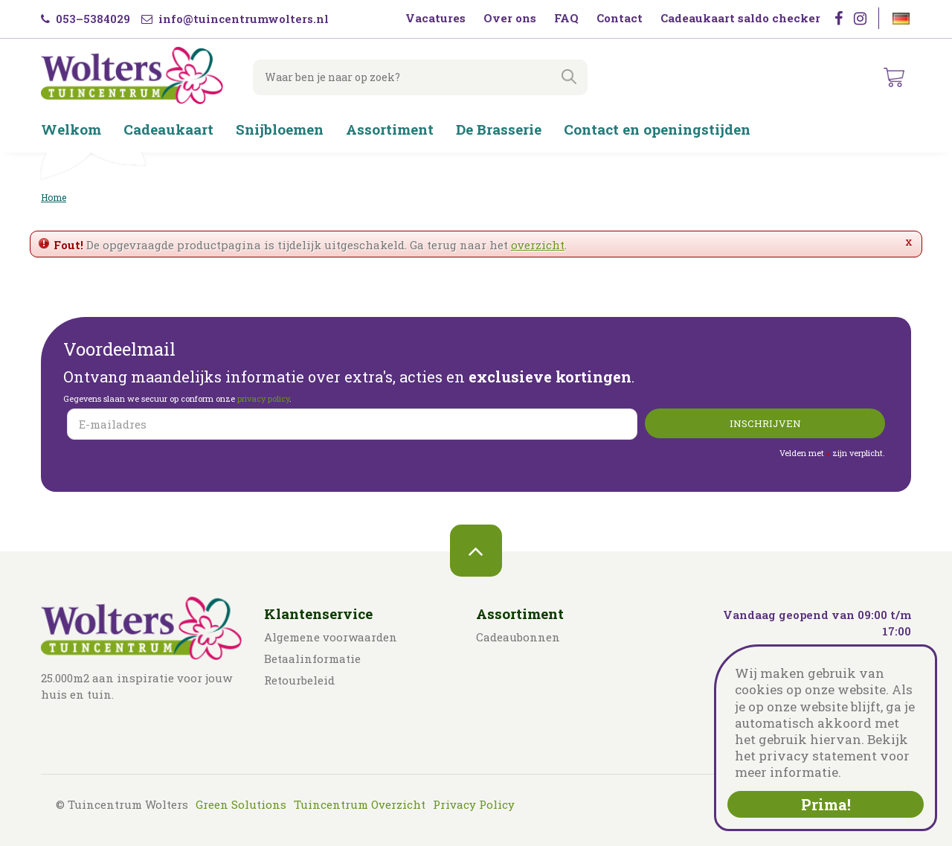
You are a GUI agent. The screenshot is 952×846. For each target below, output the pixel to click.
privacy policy (263, 398)
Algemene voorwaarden (330, 636)
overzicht (538, 244)
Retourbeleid (299, 680)
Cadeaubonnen (518, 636)
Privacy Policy (474, 804)
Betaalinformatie (312, 658)
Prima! (826, 804)
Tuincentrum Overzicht (359, 804)
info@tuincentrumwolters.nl (235, 18)
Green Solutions (241, 804)
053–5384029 (85, 18)
